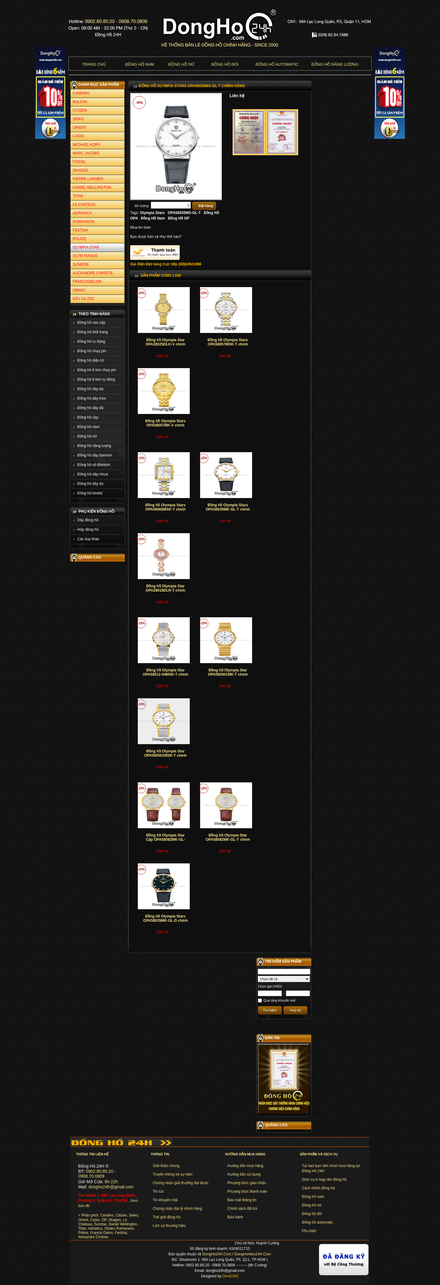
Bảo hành (235, 1217)
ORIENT (79, 127)
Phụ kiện (309, 1231)
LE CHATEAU (84, 204)
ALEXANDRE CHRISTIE (93, 273)
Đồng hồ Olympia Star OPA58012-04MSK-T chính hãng (165, 674)
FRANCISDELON (87, 281)
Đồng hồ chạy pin (91, 351)
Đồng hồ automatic (317, 1222)
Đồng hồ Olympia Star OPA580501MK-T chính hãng (228, 674)
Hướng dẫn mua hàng (245, 1166)
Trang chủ (94, 64)
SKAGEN (80, 170)
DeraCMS (230, 1276)
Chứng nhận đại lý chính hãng (177, 1208)
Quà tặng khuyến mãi (279, 1000)
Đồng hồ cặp (87, 417)
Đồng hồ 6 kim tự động (96, 379)
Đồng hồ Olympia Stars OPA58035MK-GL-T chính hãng (228, 509)
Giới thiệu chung (166, 1166)
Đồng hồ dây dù (90, 484)
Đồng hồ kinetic (90, 493)
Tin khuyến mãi (165, 1200)
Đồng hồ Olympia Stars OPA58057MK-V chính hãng (165, 425)
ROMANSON (83, 222)
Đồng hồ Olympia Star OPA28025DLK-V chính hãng (165, 344)
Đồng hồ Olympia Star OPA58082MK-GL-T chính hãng (228, 839)
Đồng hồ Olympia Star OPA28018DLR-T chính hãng (165, 590)
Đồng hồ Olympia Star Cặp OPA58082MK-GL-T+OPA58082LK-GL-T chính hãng (165, 842)
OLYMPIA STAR (86, 247)
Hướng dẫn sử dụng (243, 1174)
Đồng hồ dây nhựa (92, 474)
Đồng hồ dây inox (91, 398)
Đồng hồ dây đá (90, 408)
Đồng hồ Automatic (277, 64)
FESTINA (80, 230)
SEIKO (78, 119)
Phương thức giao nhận (246, 1183)
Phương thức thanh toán (247, 1191)
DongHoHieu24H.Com (252, 1254)
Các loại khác (88, 539)
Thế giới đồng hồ (167, 1217)
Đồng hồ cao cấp (91, 322)
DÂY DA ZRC (84, 299)
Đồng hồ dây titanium (94, 455)
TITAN (78, 196)
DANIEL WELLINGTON (92, 187)
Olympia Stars (152, 213)
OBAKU (79, 290)
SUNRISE (81, 264)
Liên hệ (236, 95)
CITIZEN (80, 110)
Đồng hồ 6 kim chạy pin (96, 370)
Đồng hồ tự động (91, 341)
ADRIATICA (82, 213)
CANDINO (81, 93)
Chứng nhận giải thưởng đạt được (180, 1183)
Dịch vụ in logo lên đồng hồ (324, 1179)
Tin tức (158, 1191)
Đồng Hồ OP (178, 218)
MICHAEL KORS (86, 144)
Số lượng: (141, 206)
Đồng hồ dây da (90, 389)
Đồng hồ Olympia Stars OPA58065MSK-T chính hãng (165, 509)
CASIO (78, 136)
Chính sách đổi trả (242, 1208)
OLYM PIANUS (85, 256)
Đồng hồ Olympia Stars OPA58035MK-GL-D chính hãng (165, 920)
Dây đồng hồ (87, 520)
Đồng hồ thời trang (92, 332)
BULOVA (80, 102)
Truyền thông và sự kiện (173, 1174)
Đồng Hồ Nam (153, 218)
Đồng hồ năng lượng (334, 64)
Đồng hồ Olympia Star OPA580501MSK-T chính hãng (165, 755)
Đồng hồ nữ (181, 64)
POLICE (79, 239)
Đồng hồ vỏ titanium (93, 465)
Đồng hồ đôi (225, 64)
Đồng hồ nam (139, 64)
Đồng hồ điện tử (90, 360)
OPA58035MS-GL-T (184, 213)
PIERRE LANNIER (88, 179)
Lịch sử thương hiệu (169, 1226)
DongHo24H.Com (216, 1254)
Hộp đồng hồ (88, 529)
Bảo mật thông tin (241, 1200)
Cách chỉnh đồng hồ (318, 1188)
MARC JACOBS (86, 153)
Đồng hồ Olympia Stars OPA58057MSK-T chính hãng (227, 344)
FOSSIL (79, 162)
